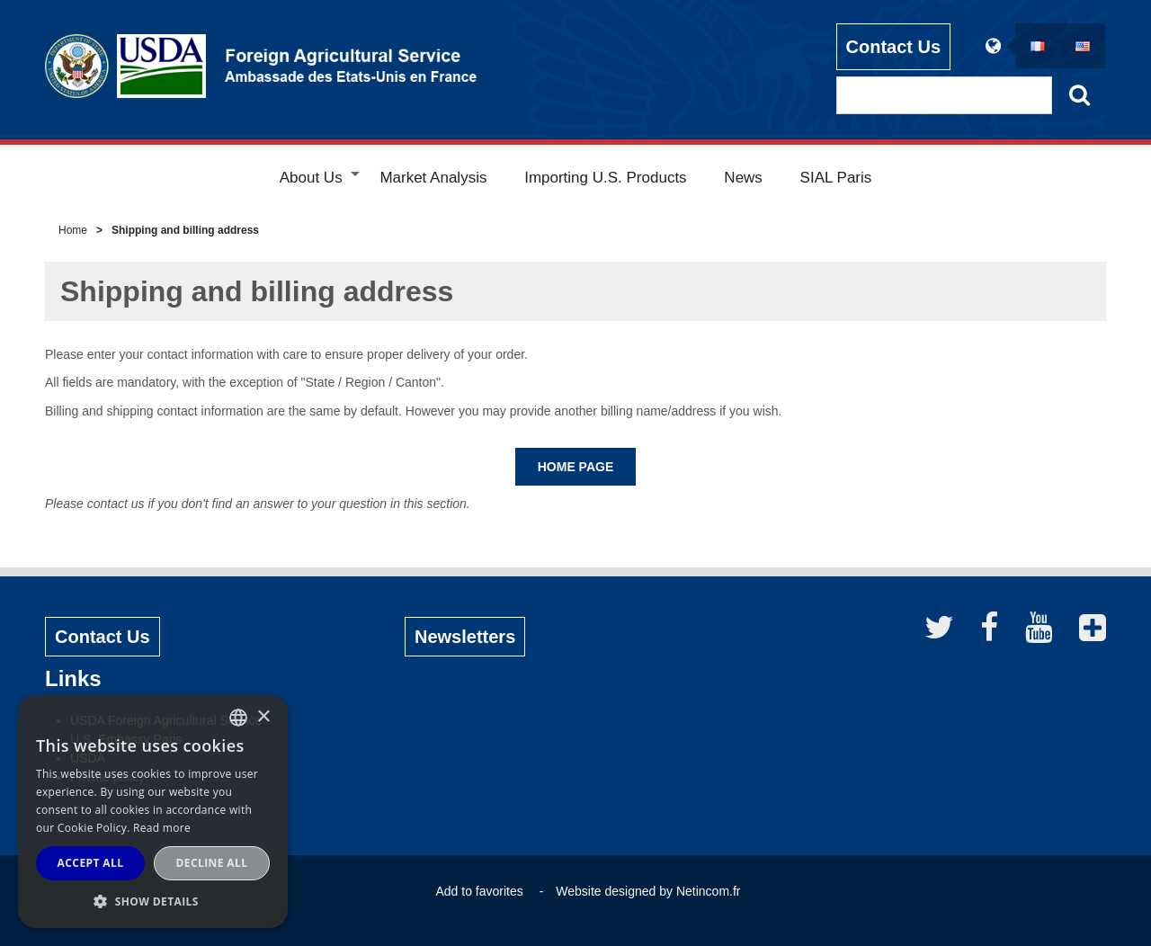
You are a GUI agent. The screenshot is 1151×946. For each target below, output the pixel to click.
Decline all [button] (212, 862)
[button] (153, 901)
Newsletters (465, 637)
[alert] (153, 811)
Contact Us (893, 46)
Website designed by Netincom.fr (648, 891)
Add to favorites (478, 891)
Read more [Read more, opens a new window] (162, 827)
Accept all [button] (91, 862)
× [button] (263, 717)
